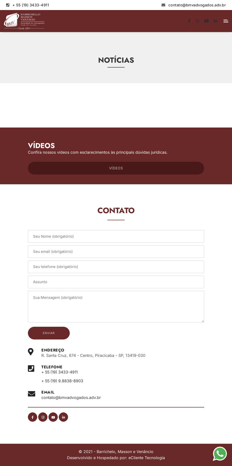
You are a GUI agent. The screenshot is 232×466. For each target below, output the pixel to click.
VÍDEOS (116, 168)
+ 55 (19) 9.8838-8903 (63, 380)
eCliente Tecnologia (146, 457)
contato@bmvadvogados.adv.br (197, 5)
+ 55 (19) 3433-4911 (30, 5)
